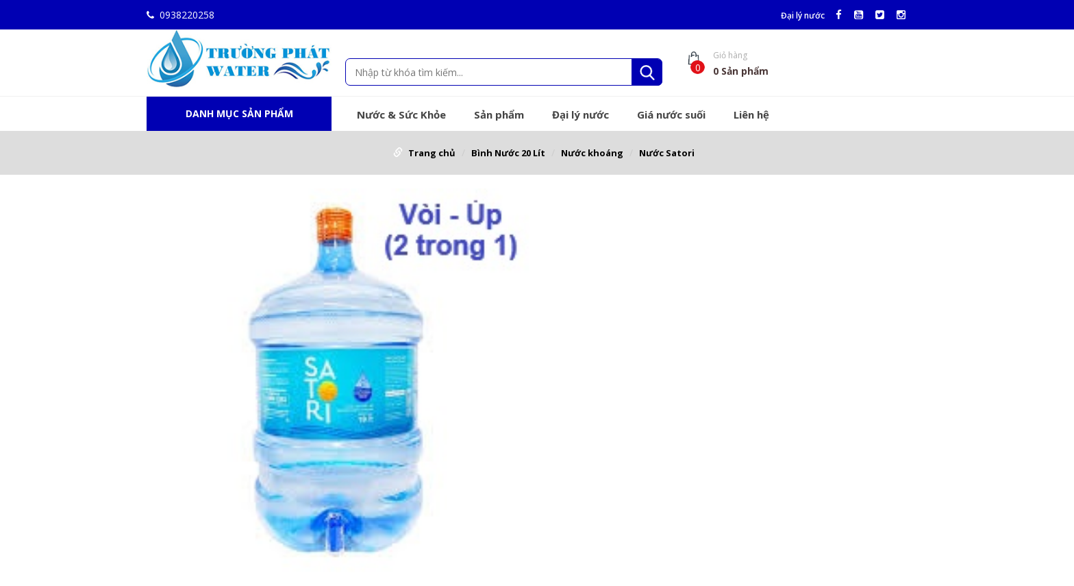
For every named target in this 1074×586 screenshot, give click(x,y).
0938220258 (180, 14)
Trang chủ (431, 153)
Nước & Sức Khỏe (401, 114)
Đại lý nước (803, 15)
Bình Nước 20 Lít (508, 153)
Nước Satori (667, 153)
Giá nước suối (671, 114)
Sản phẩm (499, 114)
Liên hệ (751, 114)
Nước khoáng (592, 153)
